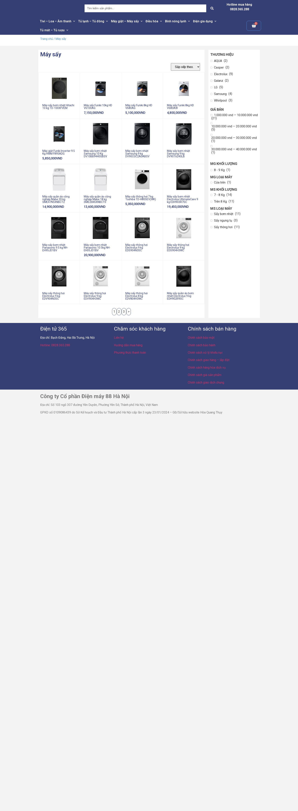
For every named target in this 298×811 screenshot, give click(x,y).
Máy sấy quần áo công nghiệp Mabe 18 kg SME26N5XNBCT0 (97, 199)
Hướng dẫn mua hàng (128, 345)
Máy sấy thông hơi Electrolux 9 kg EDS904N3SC (136, 247)
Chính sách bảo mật (201, 337)
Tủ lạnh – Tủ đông (93, 21)
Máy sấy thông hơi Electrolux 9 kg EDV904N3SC (53, 296)
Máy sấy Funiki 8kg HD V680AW (180, 107)
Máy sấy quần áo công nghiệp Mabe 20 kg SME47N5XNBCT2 (56, 199)
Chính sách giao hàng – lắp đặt (208, 360)
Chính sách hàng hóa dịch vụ (207, 367)
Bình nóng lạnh (177, 21)
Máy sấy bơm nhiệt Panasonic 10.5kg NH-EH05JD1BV (97, 247)
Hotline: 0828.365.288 (55, 345)
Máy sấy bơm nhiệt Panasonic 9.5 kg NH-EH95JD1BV (55, 247)
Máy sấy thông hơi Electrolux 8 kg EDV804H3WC (136, 296)
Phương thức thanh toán (130, 352)
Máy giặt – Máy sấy (126, 21)
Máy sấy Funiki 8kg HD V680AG (138, 107)
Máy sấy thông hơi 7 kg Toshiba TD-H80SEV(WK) (140, 198)
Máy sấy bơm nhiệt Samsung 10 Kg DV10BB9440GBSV (95, 153)
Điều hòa (154, 21)
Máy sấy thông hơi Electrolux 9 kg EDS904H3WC (178, 247)
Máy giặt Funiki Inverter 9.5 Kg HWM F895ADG (58, 152)
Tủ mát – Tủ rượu (54, 30)
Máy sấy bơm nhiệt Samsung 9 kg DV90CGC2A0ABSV (137, 153)
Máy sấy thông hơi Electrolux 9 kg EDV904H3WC (95, 296)
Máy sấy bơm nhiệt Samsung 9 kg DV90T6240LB (178, 153)
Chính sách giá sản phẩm (204, 375)
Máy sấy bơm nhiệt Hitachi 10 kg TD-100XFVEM (58, 107)
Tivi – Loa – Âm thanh (57, 21)
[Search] (212, 8)
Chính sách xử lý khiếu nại (205, 352)
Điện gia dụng (204, 21)
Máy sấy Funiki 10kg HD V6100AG (98, 107)
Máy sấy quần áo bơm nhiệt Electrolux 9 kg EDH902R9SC (180, 296)
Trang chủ (46, 39)
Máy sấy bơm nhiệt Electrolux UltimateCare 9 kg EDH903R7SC (182, 199)
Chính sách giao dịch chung (206, 382)
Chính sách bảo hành (201, 345)
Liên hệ (119, 337)
